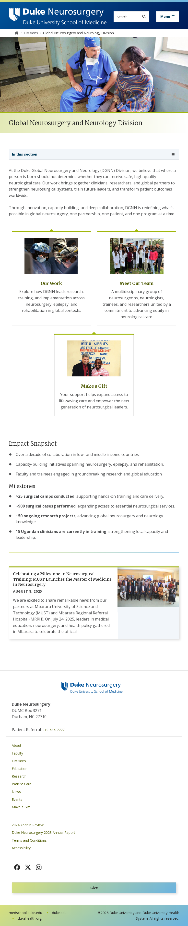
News (16, 791)
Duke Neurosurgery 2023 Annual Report (43, 832)
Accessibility (21, 848)
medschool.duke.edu (25, 912)
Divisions (19, 760)
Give (94, 887)
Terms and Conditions (29, 840)
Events (17, 799)
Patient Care (21, 784)
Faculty (17, 753)
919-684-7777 (54, 729)
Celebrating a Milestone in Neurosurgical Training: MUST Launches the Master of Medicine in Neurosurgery (62, 579)
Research (19, 776)
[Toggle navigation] (167, 16)
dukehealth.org (30, 918)
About (16, 745)
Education (19, 768)
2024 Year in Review (28, 825)
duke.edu (59, 912)
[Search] (144, 16)
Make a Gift (21, 807)
